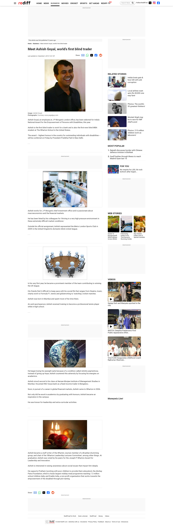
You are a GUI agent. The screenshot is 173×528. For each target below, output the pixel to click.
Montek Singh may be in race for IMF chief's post (135, 119)
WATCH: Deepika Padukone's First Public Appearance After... (122, 332)
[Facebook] (158, 2)
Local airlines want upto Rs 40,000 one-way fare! (136, 93)
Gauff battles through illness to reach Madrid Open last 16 (125, 157)
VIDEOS (111, 279)
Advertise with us (74, 522)
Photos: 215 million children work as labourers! (136, 132)
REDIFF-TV (105, 3)
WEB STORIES (115, 213)
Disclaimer (83, 522)
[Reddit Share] (100, 55)
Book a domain (83, 516)
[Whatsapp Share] (87, 55)
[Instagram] (154, 2)
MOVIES (64, 3)
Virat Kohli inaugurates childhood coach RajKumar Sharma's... (124, 359)
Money (101, 516)
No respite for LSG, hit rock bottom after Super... (131, 171)
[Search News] (132, 3)
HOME (39, 3)
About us (108, 522)
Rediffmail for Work (70, 516)
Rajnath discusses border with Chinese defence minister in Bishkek (126, 151)
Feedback (101, 522)
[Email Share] (82, 55)
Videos (107, 516)
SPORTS (83, 3)
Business (36, 43)
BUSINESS (55, 3)
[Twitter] (150, 2)
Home (30, 43)
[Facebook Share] (95, 55)
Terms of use (116, 522)
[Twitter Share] (91, 55)
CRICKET (74, 3)
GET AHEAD (94, 3)
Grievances (124, 522)
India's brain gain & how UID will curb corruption (135, 80)
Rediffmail (93, 516)
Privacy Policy (92, 522)
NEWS (46, 3)
